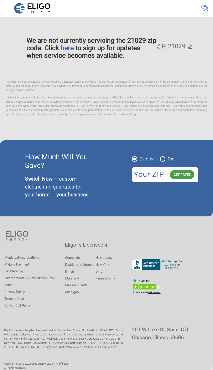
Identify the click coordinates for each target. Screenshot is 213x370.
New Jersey (103, 258)
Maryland (72, 278)
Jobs (8, 285)
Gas (172, 158)
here (67, 48)
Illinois (70, 271)
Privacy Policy (14, 292)
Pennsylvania (105, 278)
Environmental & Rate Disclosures (29, 278)
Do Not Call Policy (17, 306)
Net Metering (13, 271)
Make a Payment (16, 264)
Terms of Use (14, 299)
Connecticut (74, 258)
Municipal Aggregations (21, 257)
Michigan (72, 292)
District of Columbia (79, 265)
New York (102, 265)
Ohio (98, 271)
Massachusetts (76, 285)
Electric (147, 158)
